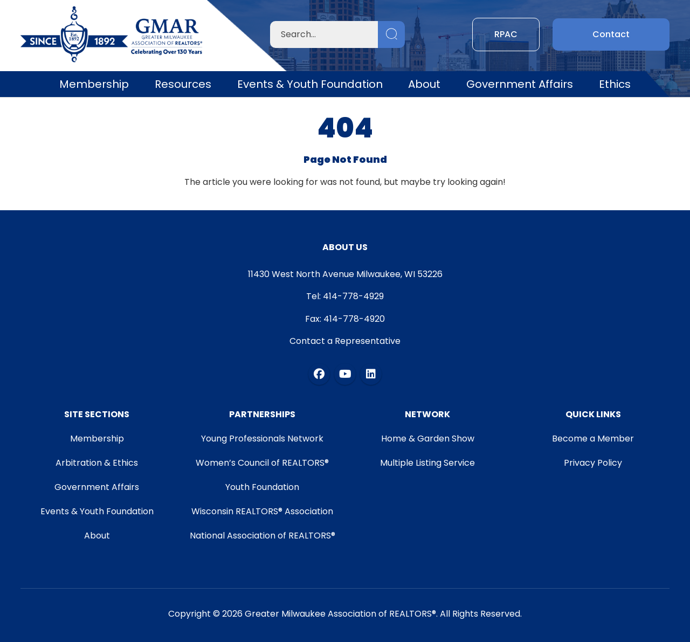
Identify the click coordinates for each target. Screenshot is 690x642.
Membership (94, 84)
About (424, 84)
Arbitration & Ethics (97, 463)
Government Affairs (519, 84)
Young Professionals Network (262, 438)
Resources (183, 84)
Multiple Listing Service (427, 463)
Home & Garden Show (427, 438)
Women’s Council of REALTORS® (262, 463)
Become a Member (593, 438)
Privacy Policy (593, 463)
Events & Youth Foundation (310, 84)
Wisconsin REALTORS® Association (262, 511)
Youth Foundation (262, 487)
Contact (611, 34)
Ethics (615, 84)
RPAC (506, 34)
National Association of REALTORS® (262, 535)
